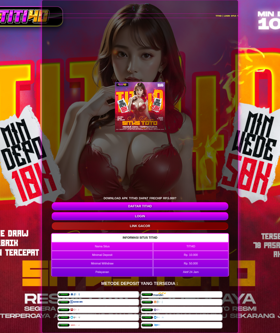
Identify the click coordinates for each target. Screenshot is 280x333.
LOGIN (140, 216)
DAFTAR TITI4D (140, 206)
